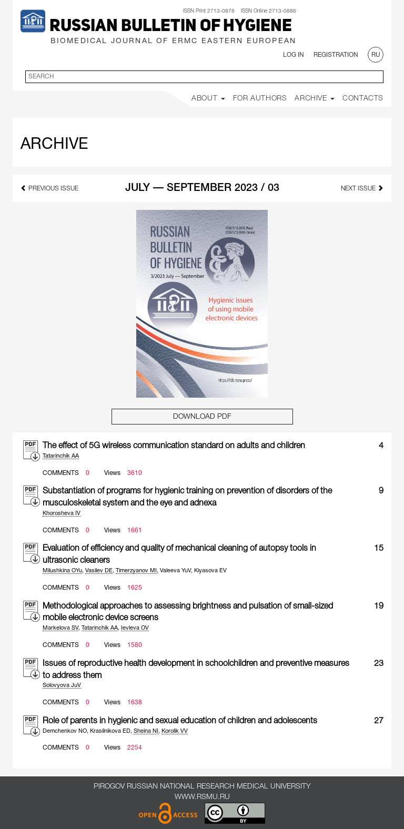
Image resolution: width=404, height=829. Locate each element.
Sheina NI (146, 731)
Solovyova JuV (62, 685)
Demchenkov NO (65, 731)
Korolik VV (174, 731)
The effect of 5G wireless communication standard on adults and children (174, 446)
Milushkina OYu (62, 570)
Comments (61, 473)
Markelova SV (60, 628)
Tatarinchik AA (61, 456)
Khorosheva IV (61, 513)
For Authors (260, 98)
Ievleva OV (135, 628)
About (208, 98)
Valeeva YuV (175, 570)
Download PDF (202, 416)
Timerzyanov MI (136, 570)
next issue (362, 188)
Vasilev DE (99, 570)
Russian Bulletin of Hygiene (170, 26)
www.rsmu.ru (202, 797)
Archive (315, 98)
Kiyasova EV (210, 570)
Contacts (362, 98)
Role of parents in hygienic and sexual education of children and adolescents (180, 721)
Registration (336, 55)
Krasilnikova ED (110, 731)
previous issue (49, 188)
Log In (293, 55)
